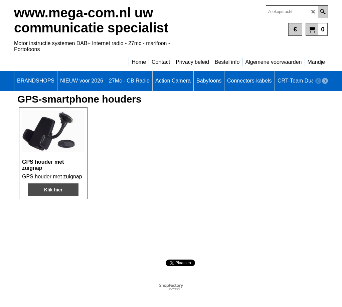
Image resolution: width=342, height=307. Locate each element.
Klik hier (53, 189)
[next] (325, 81)
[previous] (318, 81)
